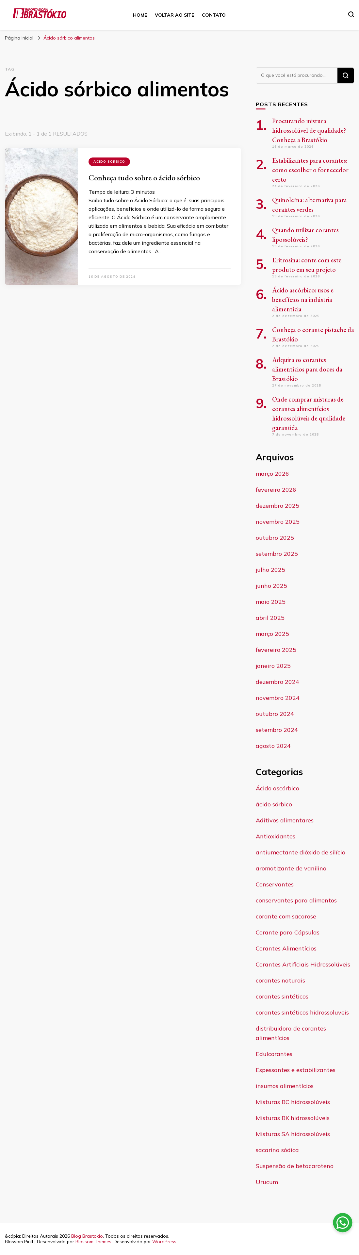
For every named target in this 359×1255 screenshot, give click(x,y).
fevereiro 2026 (276, 489)
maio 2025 (271, 601)
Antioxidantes (275, 836)
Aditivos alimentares (285, 820)
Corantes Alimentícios (286, 948)
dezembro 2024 (277, 681)
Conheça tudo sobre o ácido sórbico (144, 178)
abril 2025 (270, 617)
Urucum (267, 1182)
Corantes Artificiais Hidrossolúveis (303, 964)
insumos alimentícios (285, 1086)
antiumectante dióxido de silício (300, 852)
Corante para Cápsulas (287, 932)
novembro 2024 (278, 698)
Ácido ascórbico (277, 788)
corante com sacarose (286, 916)
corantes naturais (280, 980)
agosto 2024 (273, 746)
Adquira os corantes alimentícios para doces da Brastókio (307, 369)
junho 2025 (271, 585)
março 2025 (272, 633)
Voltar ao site (174, 15)
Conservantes (275, 884)
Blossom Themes (93, 1242)
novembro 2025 (278, 521)
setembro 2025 (277, 553)
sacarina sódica (277, 1150)
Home (140, 15)
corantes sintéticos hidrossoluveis (302, 1012)
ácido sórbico (109, 161)
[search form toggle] (351, 14)
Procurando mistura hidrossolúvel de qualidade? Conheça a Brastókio (309, 130)
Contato (214, 15)
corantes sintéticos (282, 996)
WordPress (164, 1242)
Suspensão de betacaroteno (295, 1166)
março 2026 (272, 473)
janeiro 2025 (273, 665)
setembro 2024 (277, 730)
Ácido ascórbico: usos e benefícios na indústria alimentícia (303, 299)
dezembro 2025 (277, 505)
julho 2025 (270, 569)
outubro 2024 (275, 714)
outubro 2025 (275, 537)
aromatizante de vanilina (291, 868)
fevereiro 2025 (276, 649)
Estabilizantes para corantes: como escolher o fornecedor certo (310, 170)
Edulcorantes (274, 1054)
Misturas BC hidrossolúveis (293, 1102)
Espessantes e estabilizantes (295, 1070)
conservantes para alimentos (296, 900)
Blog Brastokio (87, 1236)
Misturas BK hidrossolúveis (293, 1118)
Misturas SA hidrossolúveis (293, 1134)
